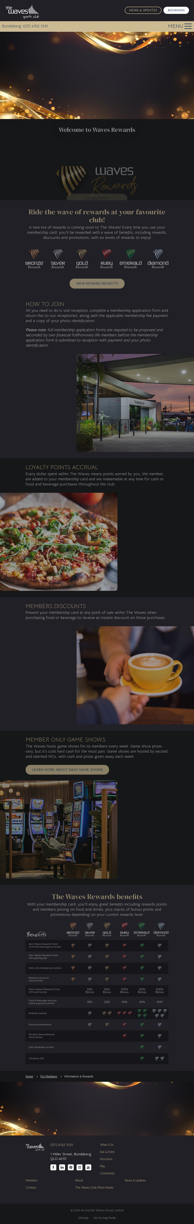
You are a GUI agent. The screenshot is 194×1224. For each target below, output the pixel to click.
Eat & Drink (107, 1152)
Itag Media (109, 1218)
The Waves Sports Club (22, 11)
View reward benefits (97, 283)
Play (102, 1166)
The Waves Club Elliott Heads (94, 1187)
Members (31, 1180)
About (79, 1180)
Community (107, 1173)
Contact (31, 1187)
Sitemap (83, 1218)
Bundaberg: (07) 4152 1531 (25, 26)
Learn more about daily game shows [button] (67, 769)
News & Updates (143, 10)
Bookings (176, 10)
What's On (106, 1145)
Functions (106, 1159)
